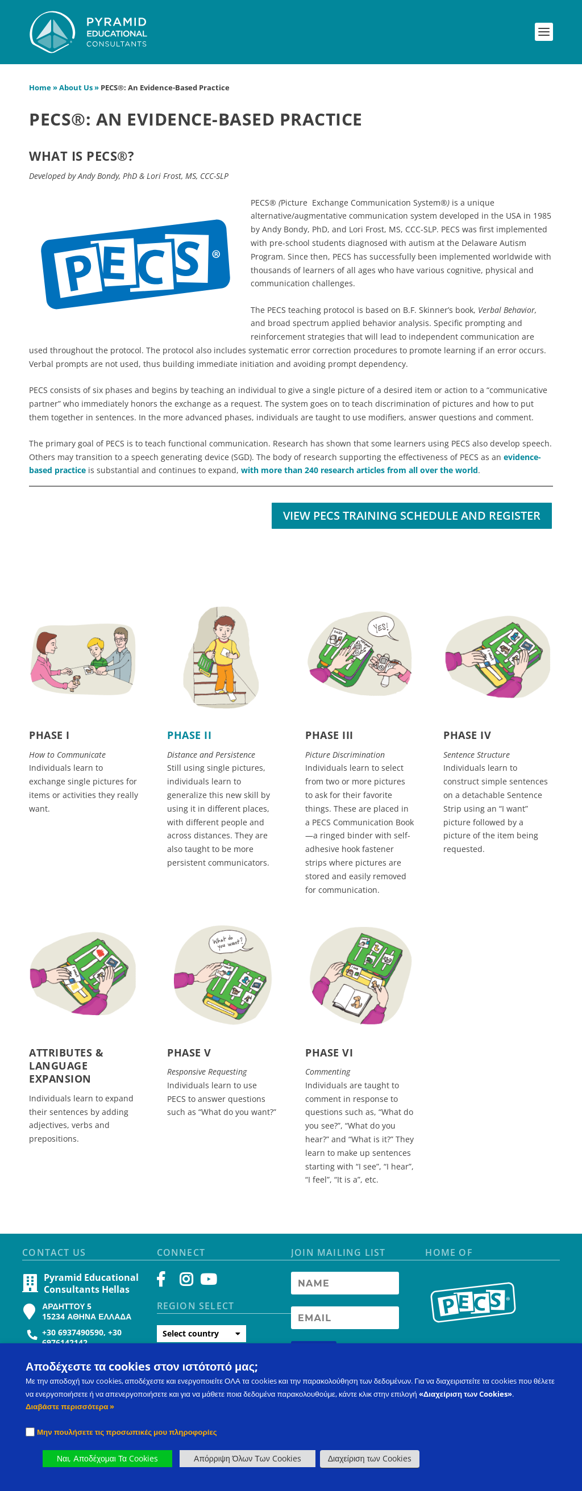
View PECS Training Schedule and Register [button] (412, 521)
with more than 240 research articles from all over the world (359, 476)
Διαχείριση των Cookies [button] (369, 1458)
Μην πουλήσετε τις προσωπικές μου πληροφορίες (127, 1432)
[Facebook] (166, 1288)
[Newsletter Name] (345, 1289)
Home (40, 94)
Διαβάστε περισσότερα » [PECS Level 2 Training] (70, 1406)
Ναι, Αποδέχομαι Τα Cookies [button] (107, 1458)
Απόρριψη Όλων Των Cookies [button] (247, 1458)
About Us (76, 94)
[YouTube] (206, 1288)
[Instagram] (186, 1288)
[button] (544, 32)
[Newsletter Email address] (345, 1324)
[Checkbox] (30, 1431)
